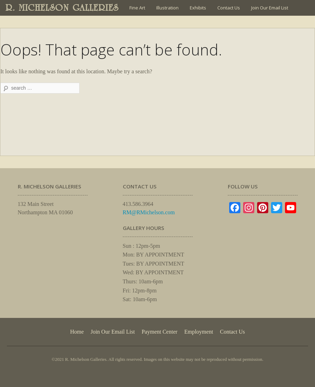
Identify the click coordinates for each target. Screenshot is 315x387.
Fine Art (137, 8)
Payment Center (160, 332)
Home (77, 332)
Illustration (167, 8)
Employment (198, 332)
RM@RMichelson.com (149, 212)
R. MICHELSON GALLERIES (62, 8)
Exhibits (198, 8)
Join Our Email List (269, 8)
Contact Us (228, 8)
